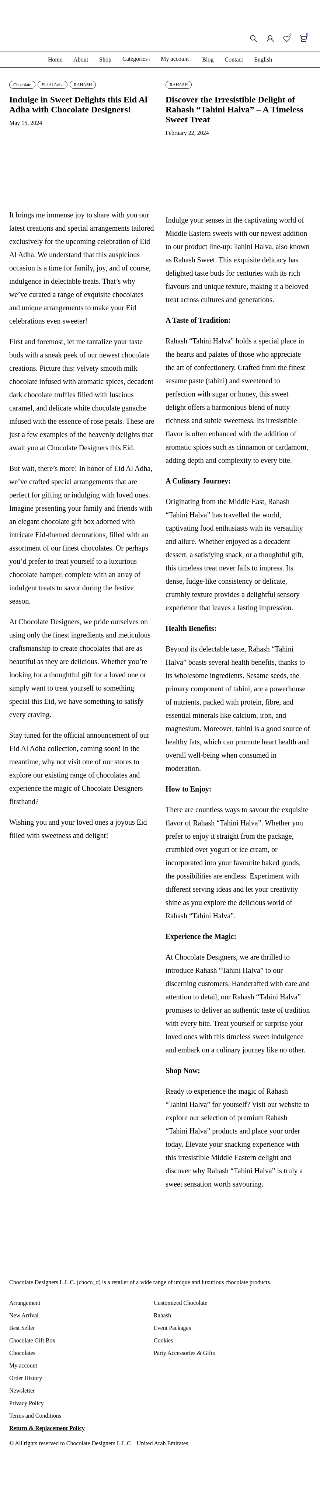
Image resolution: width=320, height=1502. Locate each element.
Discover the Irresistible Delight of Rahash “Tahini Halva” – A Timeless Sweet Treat (234, 109)
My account (23, 1365)
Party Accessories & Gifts (184, 1353)
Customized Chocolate (180, 1303)
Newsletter (22, 1390)
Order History (25, 1378)
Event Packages (172, 1328)
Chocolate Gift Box (32, 1340)
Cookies (163, 1340)
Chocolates (22, 1353)
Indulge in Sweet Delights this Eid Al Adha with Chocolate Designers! (78, 104)
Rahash (162, 1315)
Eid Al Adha (52, 84)
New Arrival (24, 1315)
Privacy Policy (26, 1403)
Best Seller (22, 1328)
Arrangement (24, 1303)
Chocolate (22, 84)
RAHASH (83, 84)
